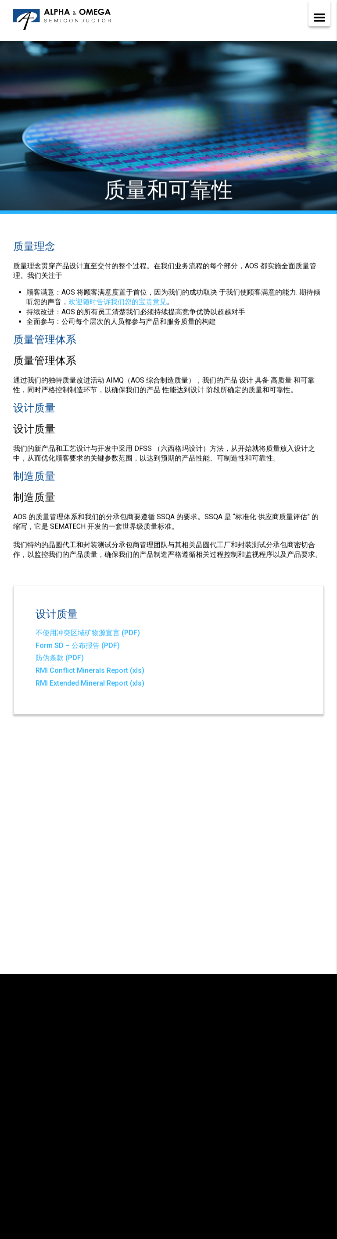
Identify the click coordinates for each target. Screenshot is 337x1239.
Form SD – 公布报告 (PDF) (78, 647)
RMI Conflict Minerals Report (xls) (90, 672)
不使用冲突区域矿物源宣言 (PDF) (88, 634)
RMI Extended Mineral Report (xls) (90, 685)
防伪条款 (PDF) (60, 660)
